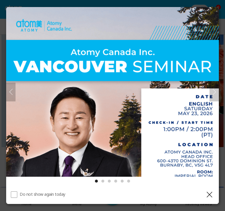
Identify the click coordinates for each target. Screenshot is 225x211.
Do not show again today (42, 194)
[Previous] (11, 92)
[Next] (214, 92)
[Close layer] (209, 194)
